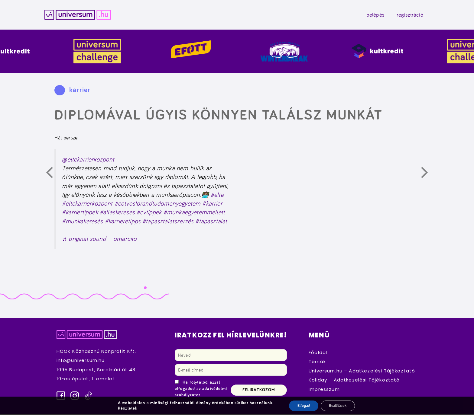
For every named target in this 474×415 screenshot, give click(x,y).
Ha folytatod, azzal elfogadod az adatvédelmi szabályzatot (201, 389)
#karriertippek (80, 213)
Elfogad (302, 406)
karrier (79, 91)
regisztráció (404, 15)
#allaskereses (117, 213)
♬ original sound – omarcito (99, 240)
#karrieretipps (123, 222)
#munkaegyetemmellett (194, 213)
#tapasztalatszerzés (167, 222)
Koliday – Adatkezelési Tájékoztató (354, 381)
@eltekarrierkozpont (88, 160)
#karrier (212, 204)
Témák (317, 362)
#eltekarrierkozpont (87, 204)
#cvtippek (149, 213)
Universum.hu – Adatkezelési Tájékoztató (362, 372)
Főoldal (318, 353)
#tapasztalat (211, 222)
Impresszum (324, 390)
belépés (370, 15)
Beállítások (338, 406)
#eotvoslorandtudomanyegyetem (158, 204)
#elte (217, 196)
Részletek (126, 408)
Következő (427, 174)
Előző (53, 174)
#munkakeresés (82, 222)
